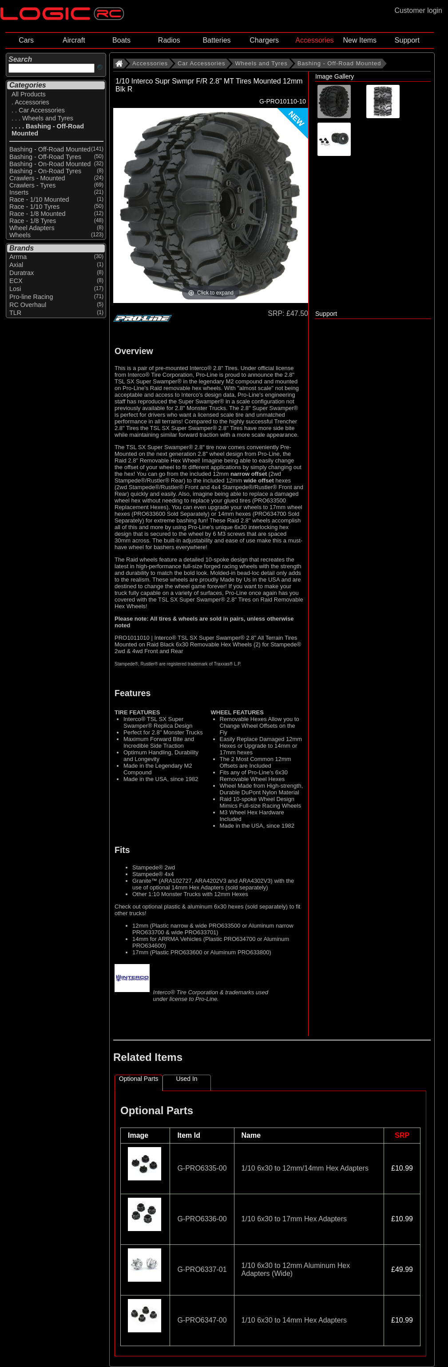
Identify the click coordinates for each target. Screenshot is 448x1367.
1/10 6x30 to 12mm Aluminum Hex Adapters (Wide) (296, 1269)
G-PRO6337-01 (201, 1269)
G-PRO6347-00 (201, 1320)
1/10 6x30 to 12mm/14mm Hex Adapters (305, 1168)
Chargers (264, 40)
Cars (26, 40)
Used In (186, 1078)
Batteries (216, 40)
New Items (360, 40)
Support (407, 40)
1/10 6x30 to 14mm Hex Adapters (294, 1320)
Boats (121, 40)
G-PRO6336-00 (201, 1219)
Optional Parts (139, 1078)
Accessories (314, 40)
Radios (169, 40)
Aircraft (74, 40)
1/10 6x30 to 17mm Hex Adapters (294, 1219)
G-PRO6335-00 (201, 1168)
